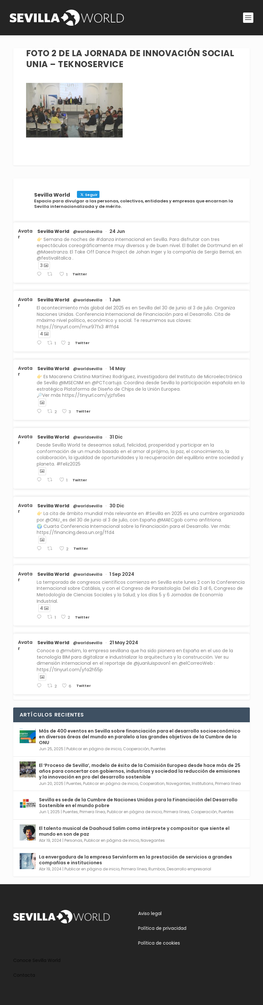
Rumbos (156, 869)
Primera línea (228, 783)
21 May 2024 (123, 642)
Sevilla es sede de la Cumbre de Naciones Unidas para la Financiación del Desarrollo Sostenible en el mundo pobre (138, 802)
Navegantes (178, 783)
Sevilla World (53, 231)
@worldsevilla (87, 231)
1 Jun (114, 300)
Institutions (202, 783)
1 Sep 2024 (121, 574)
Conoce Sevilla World (37, 960)
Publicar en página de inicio (93, 749)
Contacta (24, 975)
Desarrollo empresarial (189, 869)
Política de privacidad (162, 928)
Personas (73, 840)
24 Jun (117, 231)
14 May (117, 368)
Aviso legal (150, 913)
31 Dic (116, 437)
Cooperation (152, 783)
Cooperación (136, 749)
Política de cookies (159, 943)
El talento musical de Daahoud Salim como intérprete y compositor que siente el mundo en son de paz (134, 831)
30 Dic (116, 506)
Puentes (158, 749)
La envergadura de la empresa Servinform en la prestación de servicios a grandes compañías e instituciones (135, 860)
